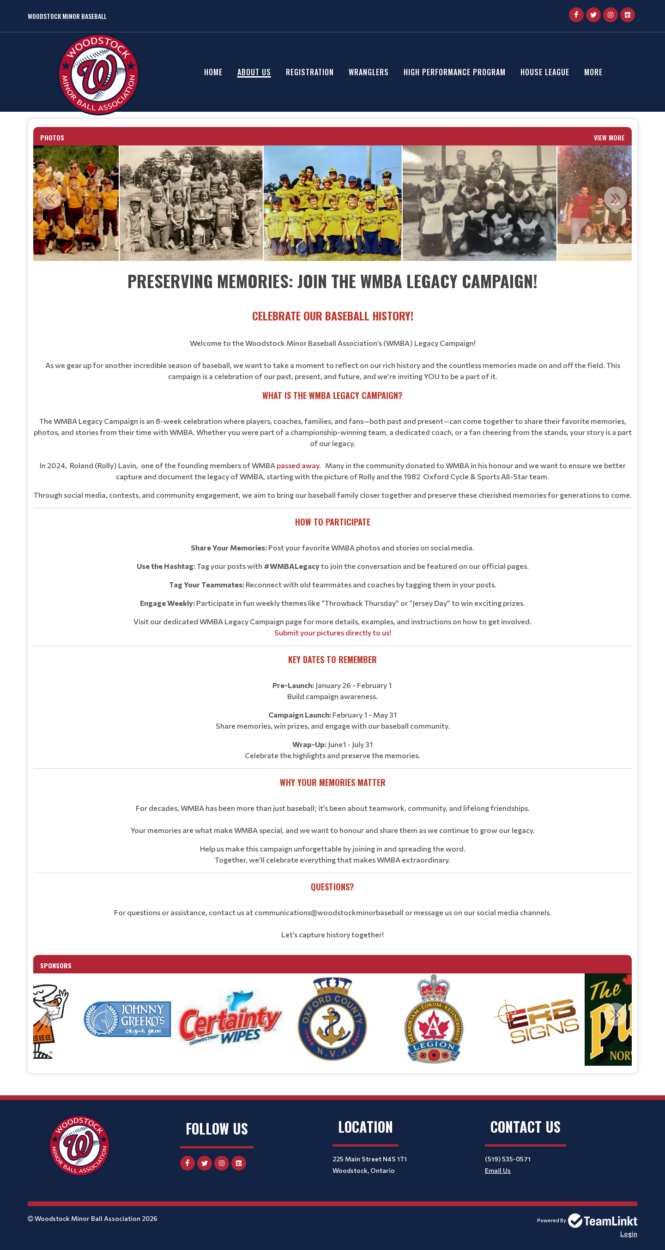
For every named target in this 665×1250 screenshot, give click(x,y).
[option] (191, 203)
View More (609, 137)
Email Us (498, 1170)
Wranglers (369, 72)
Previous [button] (49, 198)
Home (213, 72)
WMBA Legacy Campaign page (251, 621)
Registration (310, 72)
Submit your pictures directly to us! (332, 632)
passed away (298, 465)
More (593, 72)
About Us (254, 72)
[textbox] (332, 604)
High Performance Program (455, 72)
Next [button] (615, 198)
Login (628, 1234)
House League (544, 72)
